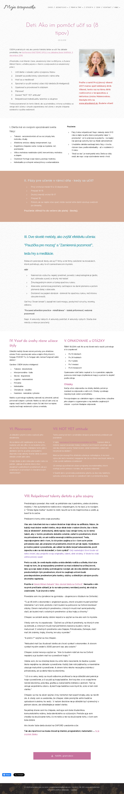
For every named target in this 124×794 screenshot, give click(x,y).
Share (6, 775)
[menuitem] (51, 7)
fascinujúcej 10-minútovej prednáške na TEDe (78, 442)
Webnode (65, 790)
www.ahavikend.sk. (88, 103)
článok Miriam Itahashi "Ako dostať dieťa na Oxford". (58, 584)
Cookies (74, 790)
